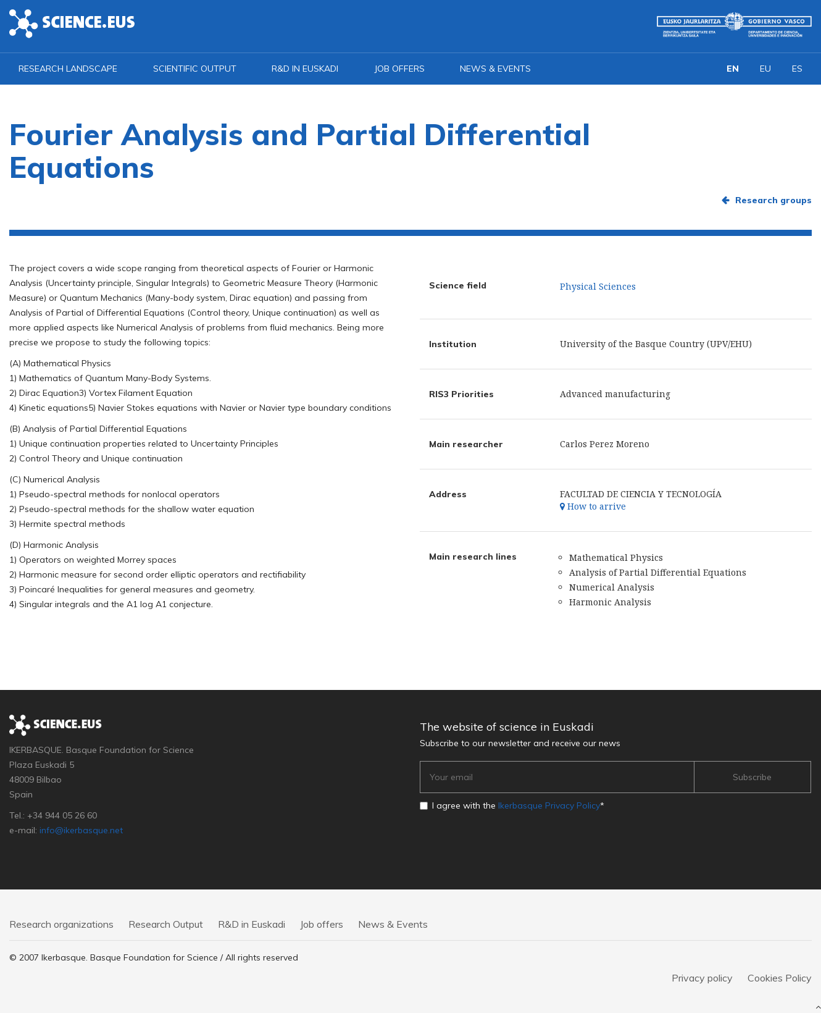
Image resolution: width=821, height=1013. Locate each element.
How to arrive (593, 506)
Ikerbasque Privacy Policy (549, 805)
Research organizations (61, 924)
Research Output (165, 924)
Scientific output (194, 68)
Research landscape (68, 68)
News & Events (495, 68)
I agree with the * (518, 805)
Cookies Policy (780, 978)
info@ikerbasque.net (81, 830)
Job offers (399, 68)
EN (733, 68)
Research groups (773, 200)
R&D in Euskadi (305, 68)
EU (765, 68)
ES (797, 68)
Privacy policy (702, 978)
